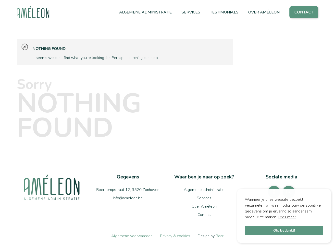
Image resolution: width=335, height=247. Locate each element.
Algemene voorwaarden (131, 236)
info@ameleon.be (128, 198)
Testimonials (224, 12)
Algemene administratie (145, 12)
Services (191, 12)
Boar (219, 236)
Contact (303, 12)
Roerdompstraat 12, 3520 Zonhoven (127, 189)
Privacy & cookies (175, 236)
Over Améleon (264, 12)
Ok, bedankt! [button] (284, 230)
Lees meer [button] (287, 217)
